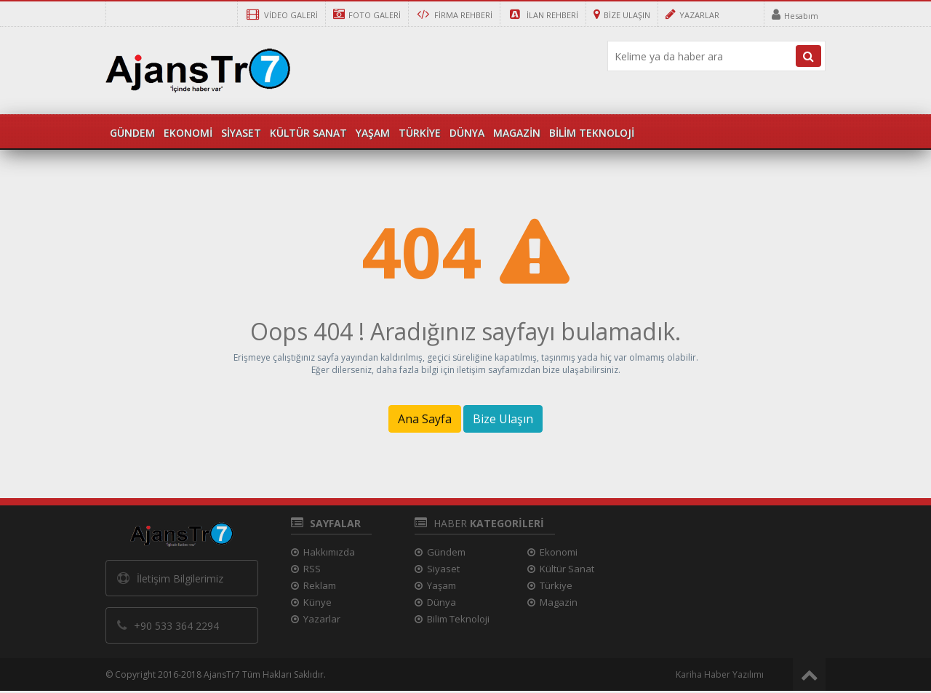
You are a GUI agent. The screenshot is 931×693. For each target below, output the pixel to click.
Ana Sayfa (425, 419)
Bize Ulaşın (503, 419)
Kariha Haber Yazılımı (720, 674)
